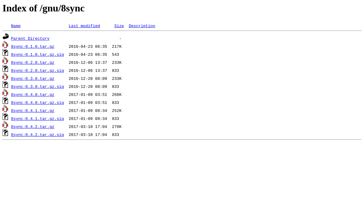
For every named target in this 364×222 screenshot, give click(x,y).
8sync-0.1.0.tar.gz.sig (37, 54)
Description (142, 25)
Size (119, 25)
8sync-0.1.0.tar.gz (32, 46)
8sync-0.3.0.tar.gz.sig (37, 86)
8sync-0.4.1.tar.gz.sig (37, 118)
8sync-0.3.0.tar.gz (32, 78)
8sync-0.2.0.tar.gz (32, 62)
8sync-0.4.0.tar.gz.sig (37, 102)
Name (16, 25)
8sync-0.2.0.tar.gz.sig (37, 70)
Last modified (84, 25)
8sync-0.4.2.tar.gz (32, 126)
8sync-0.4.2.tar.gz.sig (37, 134)
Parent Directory (30, 38)
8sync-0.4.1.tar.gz (32, 110)
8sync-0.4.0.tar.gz (32, 94)
